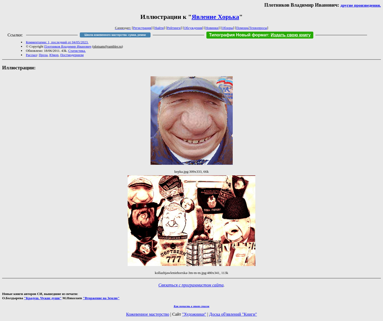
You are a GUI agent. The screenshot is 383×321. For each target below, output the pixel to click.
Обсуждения (193, 28)
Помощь (242, 28)
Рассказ (31, 55)
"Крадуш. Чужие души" (43, 298)
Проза (43, 55)
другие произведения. (360, 5)
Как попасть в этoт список (191, 306)
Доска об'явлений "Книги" (233, 314)
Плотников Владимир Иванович (67, 46)
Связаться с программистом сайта (191, 285)
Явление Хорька (215, 16)
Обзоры (227, 28)
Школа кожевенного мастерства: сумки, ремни (115, 34)
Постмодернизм (72, 55)
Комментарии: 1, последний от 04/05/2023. (57, 42)
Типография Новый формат (238, 35)
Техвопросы (258, 28)
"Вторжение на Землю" (101, 298)
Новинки (211, 28)
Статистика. (77, 51)
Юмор (54, 55)
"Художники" (194, 314)
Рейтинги (174, 28)
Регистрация (142, 28)
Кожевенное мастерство (147, 314)
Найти (159, 28)
